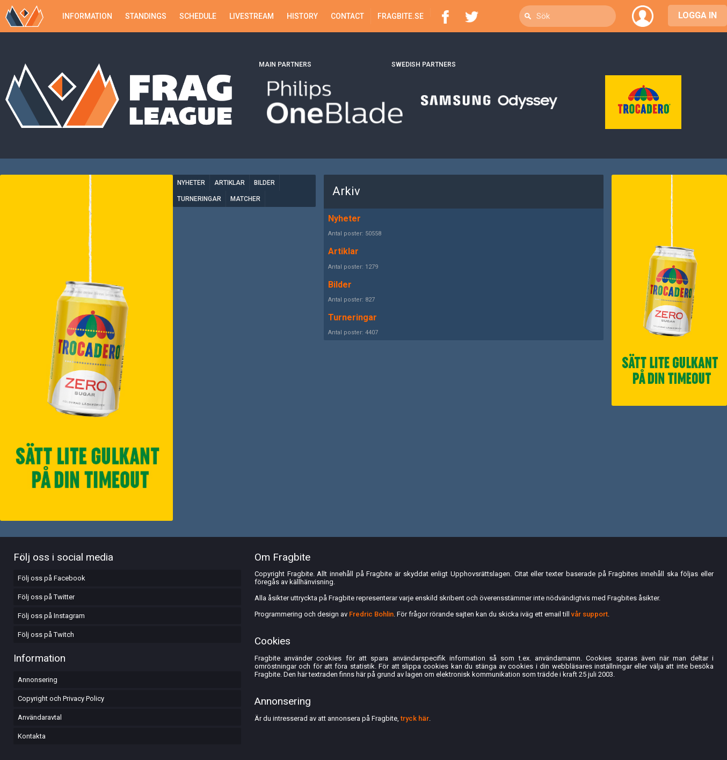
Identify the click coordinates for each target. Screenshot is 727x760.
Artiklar (229, 183)
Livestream (251, 16)
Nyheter (191, 183)
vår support (589, 614)
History (302, 16)
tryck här (415, 718)
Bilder (264, 183)
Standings (145, 16)
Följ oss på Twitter (46, 597)
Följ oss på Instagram (51, 616)
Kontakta (32, 736)
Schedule (197, 16)
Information (87, 16)
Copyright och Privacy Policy (61, 698)
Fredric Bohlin (371, 614)
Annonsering (37, 680)
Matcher (245, 199)
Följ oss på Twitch (46, 634)
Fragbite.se (400, 16)
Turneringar (199, 199)
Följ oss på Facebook (51, 578)
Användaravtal (40, 717)
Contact (347, 16)
